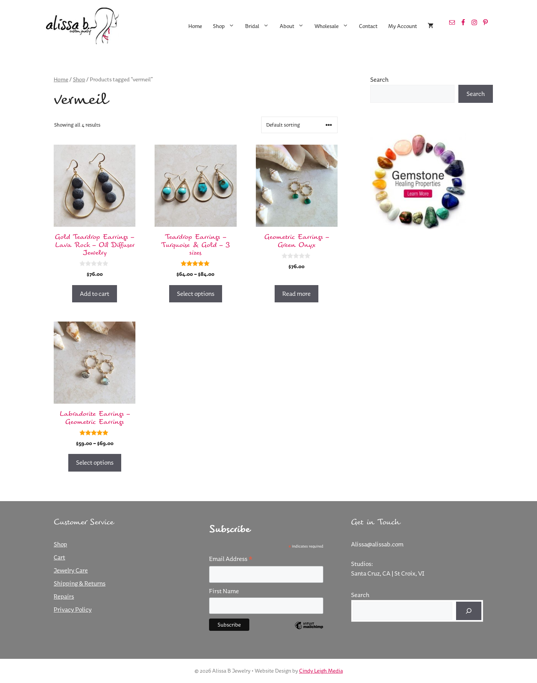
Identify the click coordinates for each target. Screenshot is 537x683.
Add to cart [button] (94, 293)
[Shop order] (299, 125)
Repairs (64, 596)
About (294, 26)
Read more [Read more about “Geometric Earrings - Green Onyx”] (296, 293)
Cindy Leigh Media (321, 671)
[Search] (468, 611)
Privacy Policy (73, 609)
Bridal (259, 26)
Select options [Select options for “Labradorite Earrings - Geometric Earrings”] (95, 462)
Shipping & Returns (79, 583)
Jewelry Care (71, 570)
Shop (226, 26)
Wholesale (334, 26)
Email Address (230, 559)
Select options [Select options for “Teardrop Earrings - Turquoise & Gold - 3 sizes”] (195, 293)
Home (195, 26)
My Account (402, 26)
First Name (224, 591)
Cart (59, 557)
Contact (368, 26)
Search (379, 79)
